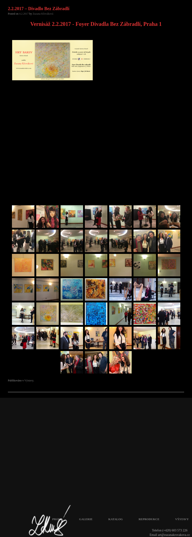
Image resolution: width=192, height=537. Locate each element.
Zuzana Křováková (43, 13)
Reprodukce (149, 519)
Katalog (115, 519)
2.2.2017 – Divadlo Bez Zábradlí (38, 8)
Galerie (86, 519)
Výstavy (28, 380)
